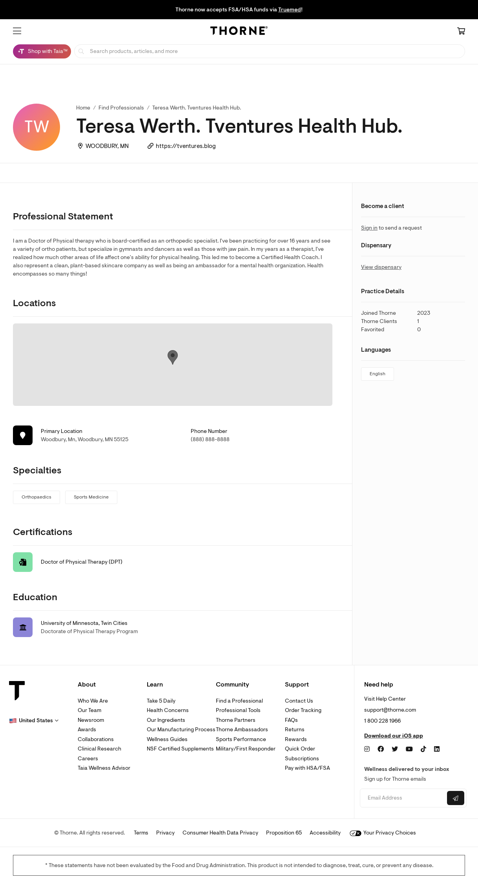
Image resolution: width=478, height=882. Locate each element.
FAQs (291, 720)
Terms (141, 832)
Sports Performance (241, 739)
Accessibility (325, 832)
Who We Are (93, 701)
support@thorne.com (390, 710)
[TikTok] (423, 749)
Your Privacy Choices (383, 832)
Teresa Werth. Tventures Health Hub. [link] (196, 107)
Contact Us (299, 701)
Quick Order (300, 748)
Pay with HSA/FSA (307, 768)
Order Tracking (303, 710)
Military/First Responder (245, 748)
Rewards (296, 739)
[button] (17, 31)
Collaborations (96, 739)
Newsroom (91, 720)
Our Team (89, 710)
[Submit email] (455, 798)
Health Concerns (168, 710)
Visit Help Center (385, 699)
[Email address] (402, 798)
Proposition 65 (284, 832)
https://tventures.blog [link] (186, 146)
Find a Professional (239, 701)
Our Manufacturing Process (181, 729)
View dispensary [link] (381, 267)
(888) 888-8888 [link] (210, 439)
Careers (88, 758)
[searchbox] (269, 51)
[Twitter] (395, 749)
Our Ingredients (166, 720)
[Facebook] (381, 749)
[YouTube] (409, 749)
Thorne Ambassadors (242, 729)
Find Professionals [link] (121, 107)
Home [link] (83, 107)
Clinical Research (99, 748)
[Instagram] (367, 749)
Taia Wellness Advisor (104, 768)
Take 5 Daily (161, 701)
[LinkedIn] (437, 749)
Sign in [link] (369, 228)
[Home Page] (239, 31)
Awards (87, 729)
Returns (295, 729)
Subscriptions (302, 758)
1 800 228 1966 (382, 721)
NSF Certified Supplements (180, 748)
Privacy (165, 832)
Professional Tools (238, 710)
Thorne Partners (235, 720)
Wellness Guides (167, 739)
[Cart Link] (461, 31)
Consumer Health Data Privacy (220, 832)
